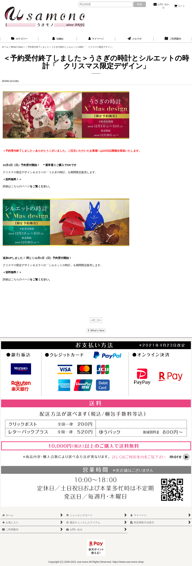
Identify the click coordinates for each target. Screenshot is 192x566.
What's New (96, 330)
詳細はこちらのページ (16, 186)
